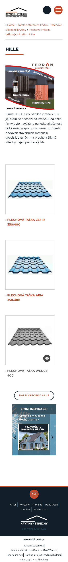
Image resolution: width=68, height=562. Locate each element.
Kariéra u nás (41, 509)
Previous (16, 439)
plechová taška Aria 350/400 (25, 298)
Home (11, 25)
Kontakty (25, 505)
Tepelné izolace (14, 555)
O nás (13, 505)
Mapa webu (51, 505)
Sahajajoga (25, 560)
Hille (32, 34)
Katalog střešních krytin (32, 25)
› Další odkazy (40, 560)
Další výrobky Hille (34, 395)
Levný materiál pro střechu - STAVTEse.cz (34, 550)
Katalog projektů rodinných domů (43, 555)
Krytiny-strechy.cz (34, 546)
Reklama (37, 505)
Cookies (26, 509)
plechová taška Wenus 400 (27, 373)
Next (53, 439)
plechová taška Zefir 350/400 (26, 222)
